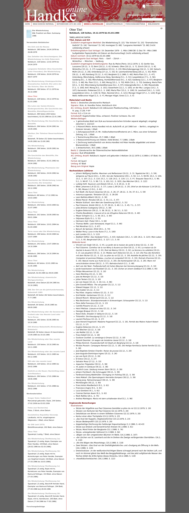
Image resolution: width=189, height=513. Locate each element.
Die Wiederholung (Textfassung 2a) (44, 481)
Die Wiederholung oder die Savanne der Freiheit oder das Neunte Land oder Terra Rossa (46, 314)
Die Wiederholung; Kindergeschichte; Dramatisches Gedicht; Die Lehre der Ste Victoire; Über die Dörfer (45, 84)
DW (29, 251)
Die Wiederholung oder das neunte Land (46, 352)
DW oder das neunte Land (40, 361)
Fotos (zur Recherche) (38, 408)
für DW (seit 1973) (36, 425)
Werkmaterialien (34, 394)
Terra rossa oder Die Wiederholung (44, 231)
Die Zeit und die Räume (38, 47)
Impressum (134, 15)
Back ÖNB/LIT (156, 15)
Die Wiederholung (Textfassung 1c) (44, 466)
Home (27, 24)
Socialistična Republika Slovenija (43, 415)
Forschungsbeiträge (135, 24)
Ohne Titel (32, 96)
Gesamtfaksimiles (114, 24)
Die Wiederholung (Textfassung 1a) (44, 439)
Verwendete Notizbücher (38, 42)
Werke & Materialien (93, 24)
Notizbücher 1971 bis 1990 (69, 24)
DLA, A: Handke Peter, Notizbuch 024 (97, 105)
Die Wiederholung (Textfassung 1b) (44, 451)
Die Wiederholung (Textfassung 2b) (44, 493)
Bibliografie (154, 24)
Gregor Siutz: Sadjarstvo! (39, 398)
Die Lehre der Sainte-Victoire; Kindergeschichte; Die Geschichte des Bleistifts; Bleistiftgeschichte (45, 108)
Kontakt (145, 15)
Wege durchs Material (43, 24)
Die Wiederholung (40, 31)
